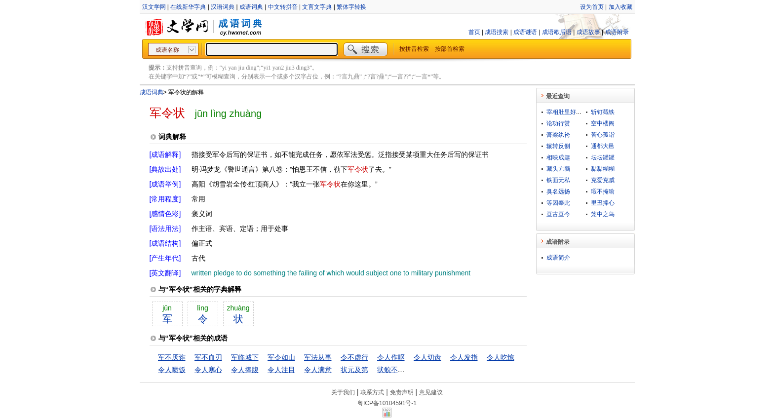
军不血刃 (208, 357)
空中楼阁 (603, 123)
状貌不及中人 (398, 370)
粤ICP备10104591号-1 (387, 403)
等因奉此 (558, 202)
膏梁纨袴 (558, 134)
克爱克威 (603, 180)
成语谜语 (525, 32)
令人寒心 (208, 370)
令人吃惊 (500, 357)
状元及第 (354, 370)
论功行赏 (558, 123)
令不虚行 (354, 357)
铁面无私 (558, 180)
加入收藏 (620, 6)
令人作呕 (391, 357)
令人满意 (318, 370)
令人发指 (464, 357)
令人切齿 (427, 357)
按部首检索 (449, 48)
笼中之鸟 (603, 214)
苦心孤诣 (603, 134)
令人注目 (281, 370)
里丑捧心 (603, 202)
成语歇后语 (557, 32)
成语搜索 (496, 32)
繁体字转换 (351, 6)
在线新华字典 (188, 6)
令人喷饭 (172, 370)
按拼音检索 (414, 48)
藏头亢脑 (558, 168)
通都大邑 (603, 146)
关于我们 (343, 392)
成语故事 (588, 32)
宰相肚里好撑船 (567, 112)
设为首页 (592, 6)
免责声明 (402, 392)
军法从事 (318, 357)
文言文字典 (317, 6)
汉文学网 (154, 6)
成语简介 (558, 257)
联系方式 (372, 392)
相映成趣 (558, 157)
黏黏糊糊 (603, 168)
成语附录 (617, 32)
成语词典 (251, 6)
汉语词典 (222, 6)
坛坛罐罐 (603, 157)
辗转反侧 (558, 146)
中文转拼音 (283, 6)
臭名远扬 (558, 191)
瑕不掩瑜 (603, 191)
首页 (474, 32)
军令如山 (281, 357)
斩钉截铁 (603, 112)
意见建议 (431, 392)
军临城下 (245, 357)
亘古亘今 (558, 214)
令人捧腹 (245, 370)
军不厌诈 (172, 357)
